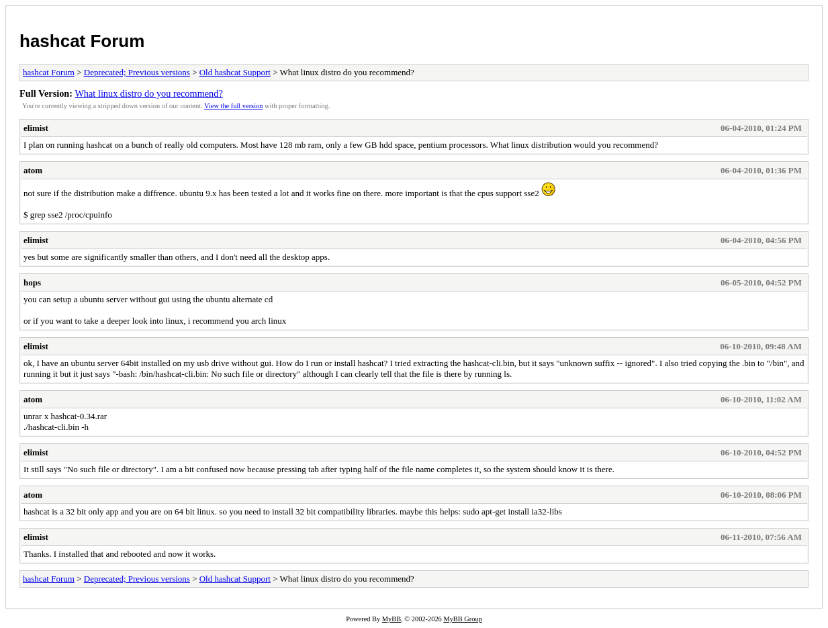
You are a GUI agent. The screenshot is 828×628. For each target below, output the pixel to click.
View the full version (233, 105)
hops (32, 282)
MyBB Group (462, 619)
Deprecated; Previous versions (137, 72)
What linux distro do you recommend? (148, 93)
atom (33, 170)
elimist (36, 128)
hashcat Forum (81, 41)
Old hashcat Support (235, 72)
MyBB (391, 619)
